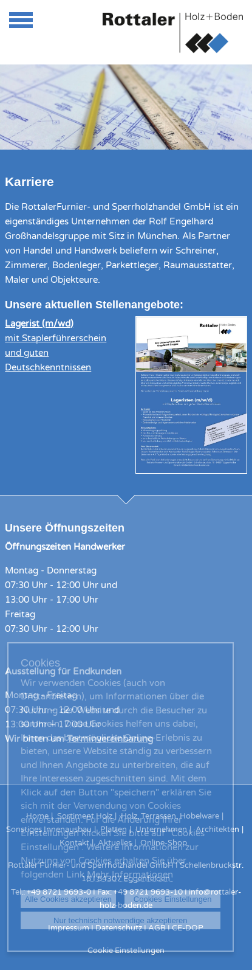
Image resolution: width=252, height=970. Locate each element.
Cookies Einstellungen (173, 899)
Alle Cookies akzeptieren (68, 899)
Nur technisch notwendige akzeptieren (120, 920)
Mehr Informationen (130, 874)
